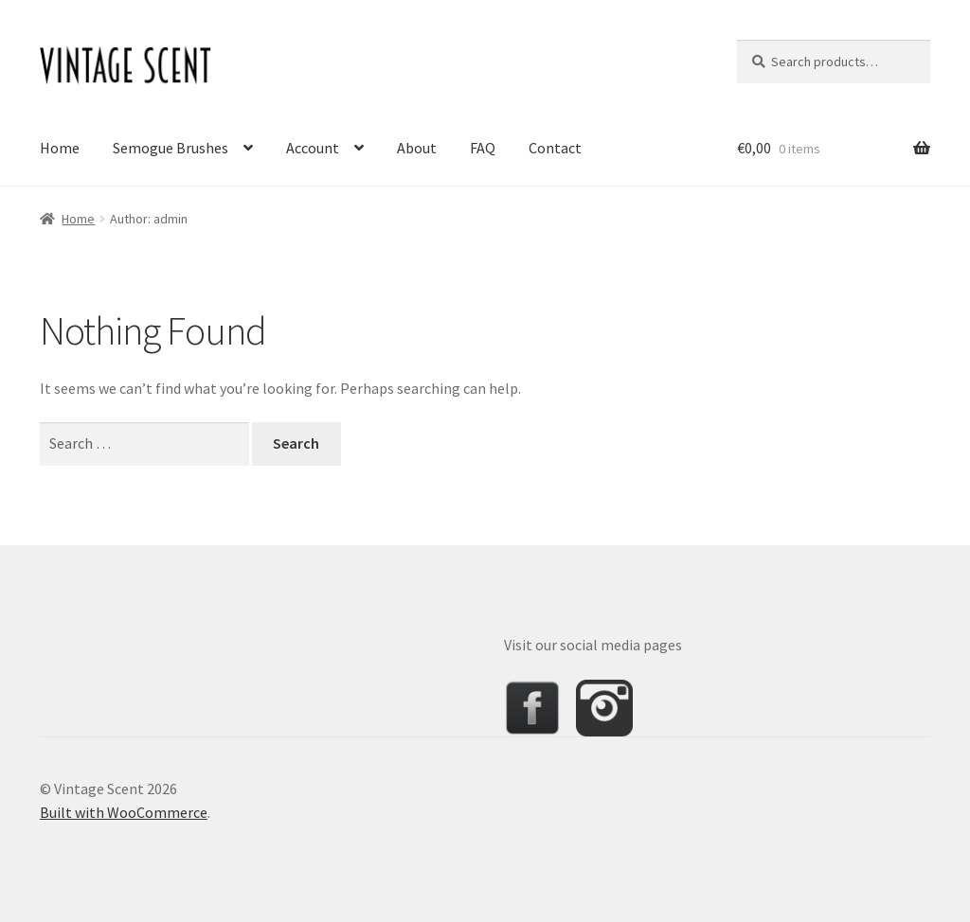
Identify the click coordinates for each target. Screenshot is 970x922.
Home (60, 147)
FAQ (482, 147)
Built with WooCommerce (123, 812)
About (417, 147)
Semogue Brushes (170, 147)
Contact (555, 147)
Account (312, 147)
